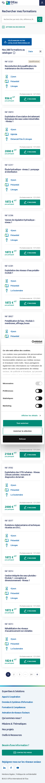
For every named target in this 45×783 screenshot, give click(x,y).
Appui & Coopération (11, 696)
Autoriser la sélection (22, 431)
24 (31, 674)
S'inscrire (30, 99)
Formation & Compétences (13, 707)
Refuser (22, 439)
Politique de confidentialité (26, 774)
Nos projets (8, 729)
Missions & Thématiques (14, 723)
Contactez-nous (22, 752)
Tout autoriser (23, 423)
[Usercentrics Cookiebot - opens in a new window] (32, 342)
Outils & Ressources (12, 735)
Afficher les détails (29, 415)
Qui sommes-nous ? (11, 718)
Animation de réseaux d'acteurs (16, 712)
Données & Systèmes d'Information (17, 702)
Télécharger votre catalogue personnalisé (17, 42)
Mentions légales (8, 774)
